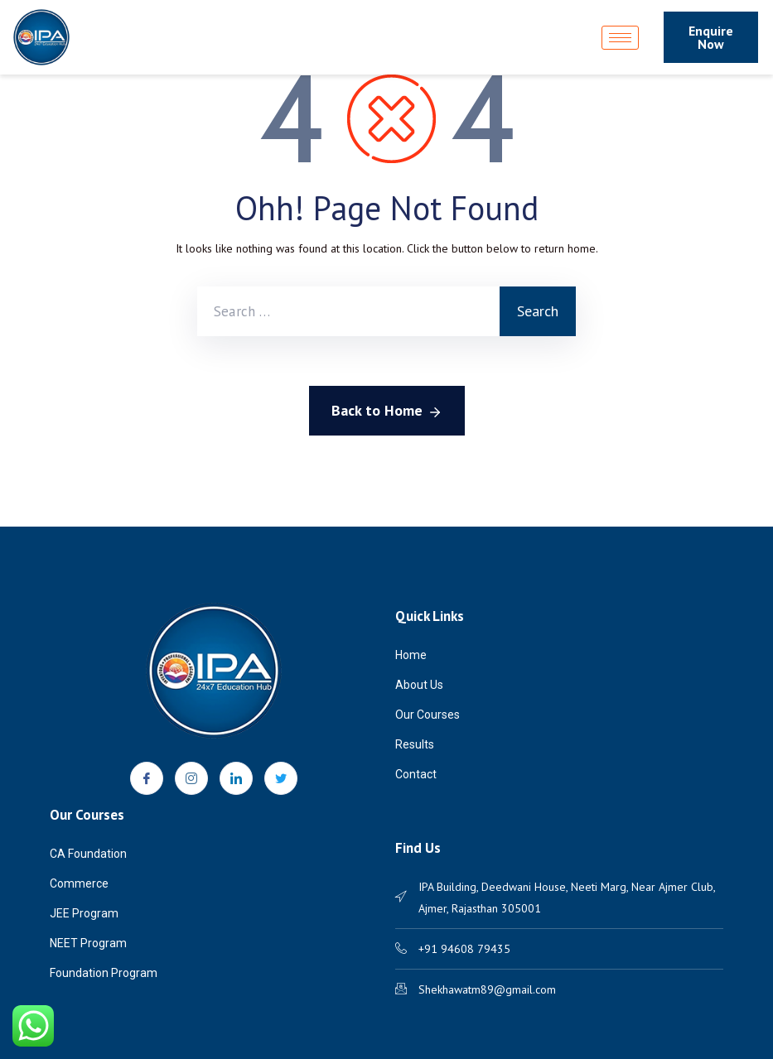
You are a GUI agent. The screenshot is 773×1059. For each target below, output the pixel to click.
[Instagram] (191, 778)
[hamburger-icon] (620, 38)
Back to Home (386, 411)
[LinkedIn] (236, 778)
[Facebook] (146, 778)
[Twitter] (280, 778)
